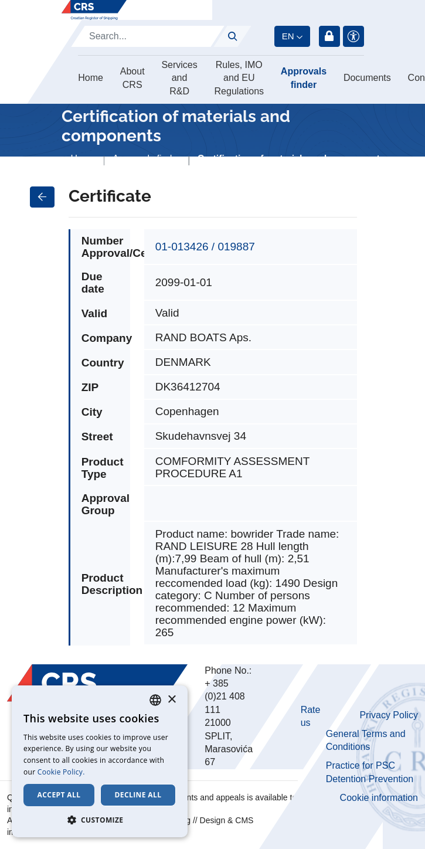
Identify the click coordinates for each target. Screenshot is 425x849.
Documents (367, 78)
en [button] (288, 36)
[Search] (147, 36)
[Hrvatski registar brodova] (94, 10)
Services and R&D (179, 78)
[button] (99, 820)
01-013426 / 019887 (205, 246)
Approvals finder (304, 77)
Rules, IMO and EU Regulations (239, 78)
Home (90, 78)
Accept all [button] (59, 795)
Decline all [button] (138, 795)
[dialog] (100, 761)
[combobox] (155, 700)
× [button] (171, 699)
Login (329, 36)
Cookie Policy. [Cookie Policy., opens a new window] (61, 772)
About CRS (132, 77)
